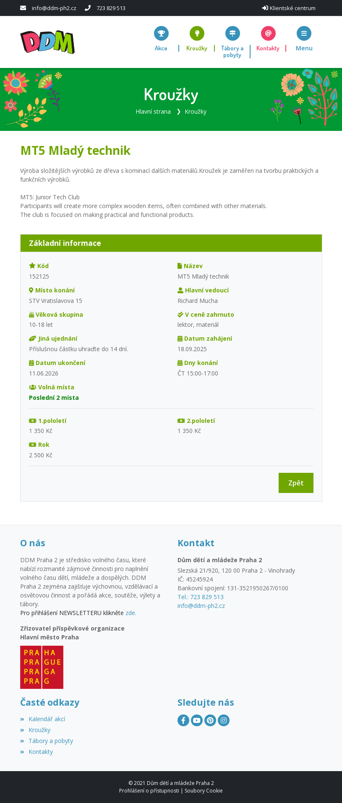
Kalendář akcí (42, 719)
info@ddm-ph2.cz (54, 8)
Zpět (296, 483)
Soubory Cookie (204, 790)
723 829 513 (111, 8)
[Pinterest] (210, 720)
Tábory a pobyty (46, 741)
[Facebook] (183, 720)
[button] (304, 38)
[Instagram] (224, 720)
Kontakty (36, 752)
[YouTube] (197, 720)
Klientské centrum (293, 8)
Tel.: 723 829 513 (201, 597)
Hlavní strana (153, 111)
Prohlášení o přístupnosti (149, 790)
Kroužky (195, 111)
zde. (130, 613)
